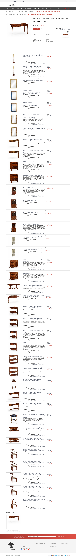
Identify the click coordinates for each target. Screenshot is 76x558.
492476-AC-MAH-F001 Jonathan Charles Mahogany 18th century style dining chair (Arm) (34, 500)
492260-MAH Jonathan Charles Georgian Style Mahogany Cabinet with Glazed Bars (33, 223)
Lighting (12, 8)
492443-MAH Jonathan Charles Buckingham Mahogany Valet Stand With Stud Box (32, 380)
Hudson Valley (37, 8)
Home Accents (52, 8)
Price (48, 53)
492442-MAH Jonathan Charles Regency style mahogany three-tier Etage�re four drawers (33, 355)
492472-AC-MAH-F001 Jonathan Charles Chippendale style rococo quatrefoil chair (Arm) (33, 450)
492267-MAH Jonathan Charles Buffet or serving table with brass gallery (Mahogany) (33, 295)
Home (7, 8)
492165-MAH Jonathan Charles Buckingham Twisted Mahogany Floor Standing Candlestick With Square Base (33, 55)
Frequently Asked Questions (40, 543)
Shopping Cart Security (53, 546)
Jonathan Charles (28, 8)
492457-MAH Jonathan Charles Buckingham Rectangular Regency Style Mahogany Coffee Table (34, 427)
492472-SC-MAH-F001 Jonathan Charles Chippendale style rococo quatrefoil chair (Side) (33, 473)
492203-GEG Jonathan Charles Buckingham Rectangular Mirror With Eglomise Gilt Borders (33, 79)
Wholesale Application (64, 543)
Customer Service (66, 8)
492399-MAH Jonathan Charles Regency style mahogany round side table (33, 331)
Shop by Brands (11, 11)
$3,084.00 (42, 25)
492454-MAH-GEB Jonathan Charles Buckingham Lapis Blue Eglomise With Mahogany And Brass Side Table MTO (34, 416)
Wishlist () (64, 1)
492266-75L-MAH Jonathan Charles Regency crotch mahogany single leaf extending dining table (34, 284)
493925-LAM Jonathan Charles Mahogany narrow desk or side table (13, 531)
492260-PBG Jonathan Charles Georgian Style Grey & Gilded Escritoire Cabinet (33, 236)
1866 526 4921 (15, 1)
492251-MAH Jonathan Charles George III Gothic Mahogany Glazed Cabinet (33, 186)
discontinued (37, 28)
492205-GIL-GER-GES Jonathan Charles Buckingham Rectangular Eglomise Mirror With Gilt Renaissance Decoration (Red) (34, 116)
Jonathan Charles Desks (29, 11)
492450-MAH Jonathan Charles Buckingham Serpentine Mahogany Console (32, 393)
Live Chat (22, 1)
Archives (37, 541)
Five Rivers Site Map (53, 544)
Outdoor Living (20, 8)
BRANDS (59, 8)
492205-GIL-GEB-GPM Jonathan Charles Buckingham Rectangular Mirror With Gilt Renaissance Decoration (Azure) (32, 92)
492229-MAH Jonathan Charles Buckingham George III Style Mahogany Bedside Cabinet (32, 162)
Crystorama (44, 8)
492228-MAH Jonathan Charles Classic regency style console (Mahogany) (33, 140)
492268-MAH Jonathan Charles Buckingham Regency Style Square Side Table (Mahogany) (33, 307)
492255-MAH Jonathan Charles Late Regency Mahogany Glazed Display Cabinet (32, 199)
